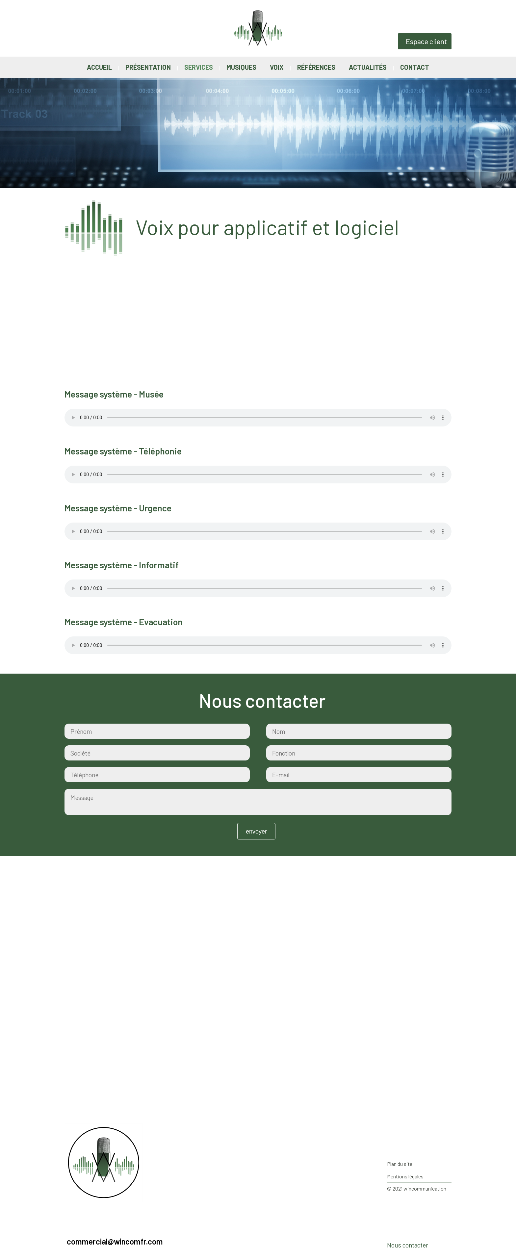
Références (316, 67)
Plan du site (399, 1164)
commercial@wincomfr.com (115, 1241)
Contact (414, 67)
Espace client (426, 41)
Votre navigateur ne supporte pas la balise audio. (258, 417)
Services (198, 67)
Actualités (368, 67)
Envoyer (256, 831)
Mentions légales (405, 1176)
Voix (277, 67)
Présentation (148, 67)
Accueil (99, 67)
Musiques (241, 67)
